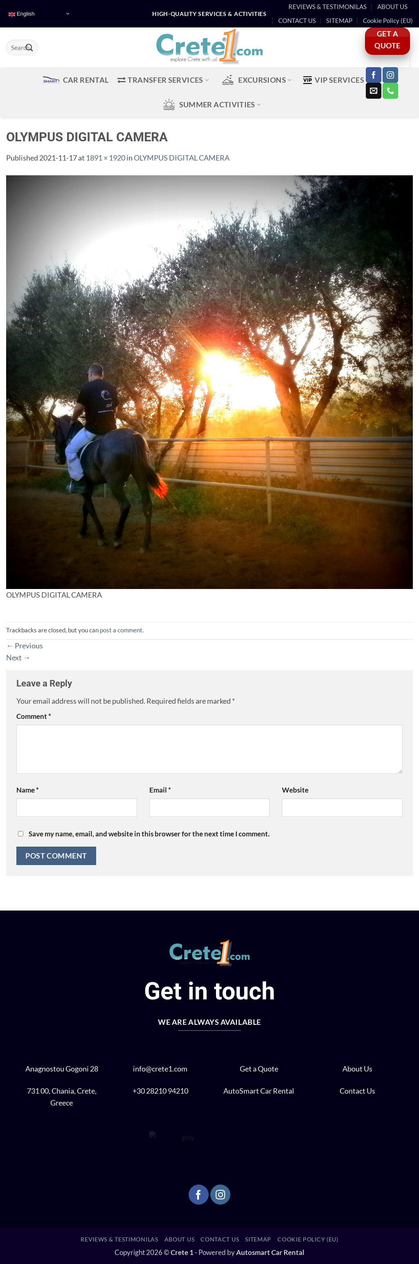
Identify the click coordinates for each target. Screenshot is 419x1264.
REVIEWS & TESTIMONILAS (327, 6)
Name (27, 790)
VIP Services (335, 80)
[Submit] (29, 47)
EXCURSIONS (255, 80)
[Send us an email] (373, 90)
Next (18, 657)
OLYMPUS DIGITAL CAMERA (182, 157)
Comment (33, 716)
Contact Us (357, 1090)
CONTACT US (297, 20)
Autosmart (253, 1252)
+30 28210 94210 (160, 1090)
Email (160, 790)
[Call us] (390, 90)
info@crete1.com (160, 1068)
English (21, 14)
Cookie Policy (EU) (388, 20)
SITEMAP (339, 20)
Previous (24, 645)
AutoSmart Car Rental (258, 1090)
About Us (357, 1068)
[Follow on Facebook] (373, 75)
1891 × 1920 (105, 157)
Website (295, 790)
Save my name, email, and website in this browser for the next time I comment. (149, 834)
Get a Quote (259, 1068)
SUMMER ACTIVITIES (211, 104)
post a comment (121, 630)
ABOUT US (392, 6)
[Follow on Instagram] (390, 75)
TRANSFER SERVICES (163, 79)
